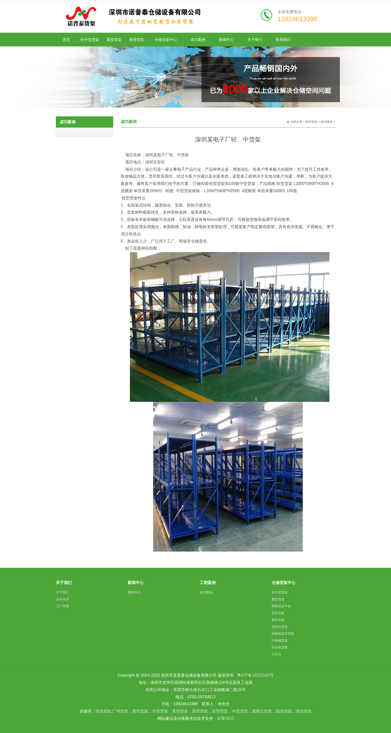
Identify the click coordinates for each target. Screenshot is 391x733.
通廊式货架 (262, 711)
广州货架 (120, 711)
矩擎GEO (225, 718)
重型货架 (180, 711)
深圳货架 (311, 122)
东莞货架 (160, 711)
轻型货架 (220, 711)
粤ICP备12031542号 (255, 675)
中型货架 (240, 711)
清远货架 (304, 711)
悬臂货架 (200, 711)
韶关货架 (284, 711)
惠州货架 (140, 711)
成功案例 (327, 122)
